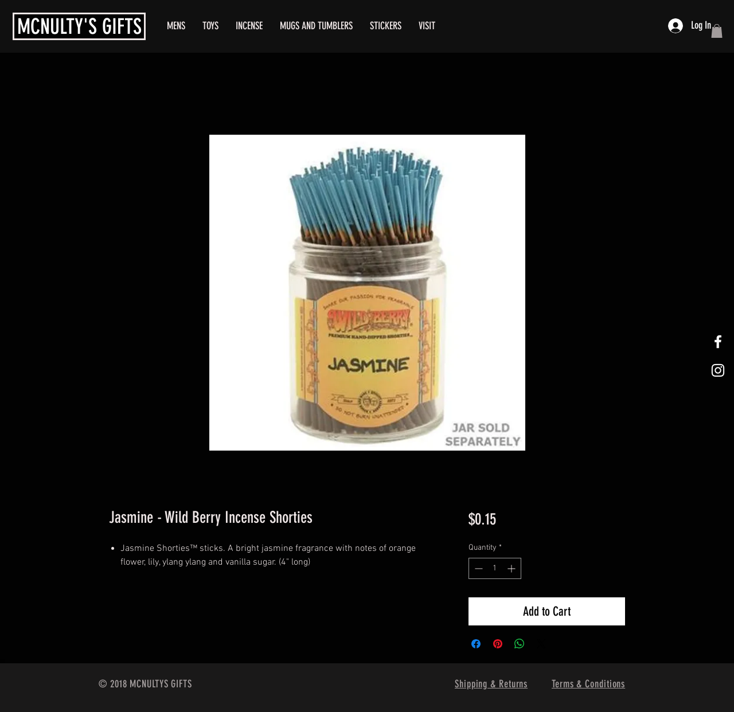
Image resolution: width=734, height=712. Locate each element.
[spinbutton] (495, 568)
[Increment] (512, 568)
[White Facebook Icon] (718, 341)
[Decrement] (477, 568)
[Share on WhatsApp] (519, 644)
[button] (717, 31)
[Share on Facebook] (476, 644)
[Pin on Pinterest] (498, 644)
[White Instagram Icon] (718, 370)
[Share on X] (541, 644)
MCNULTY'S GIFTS (79, 26)
